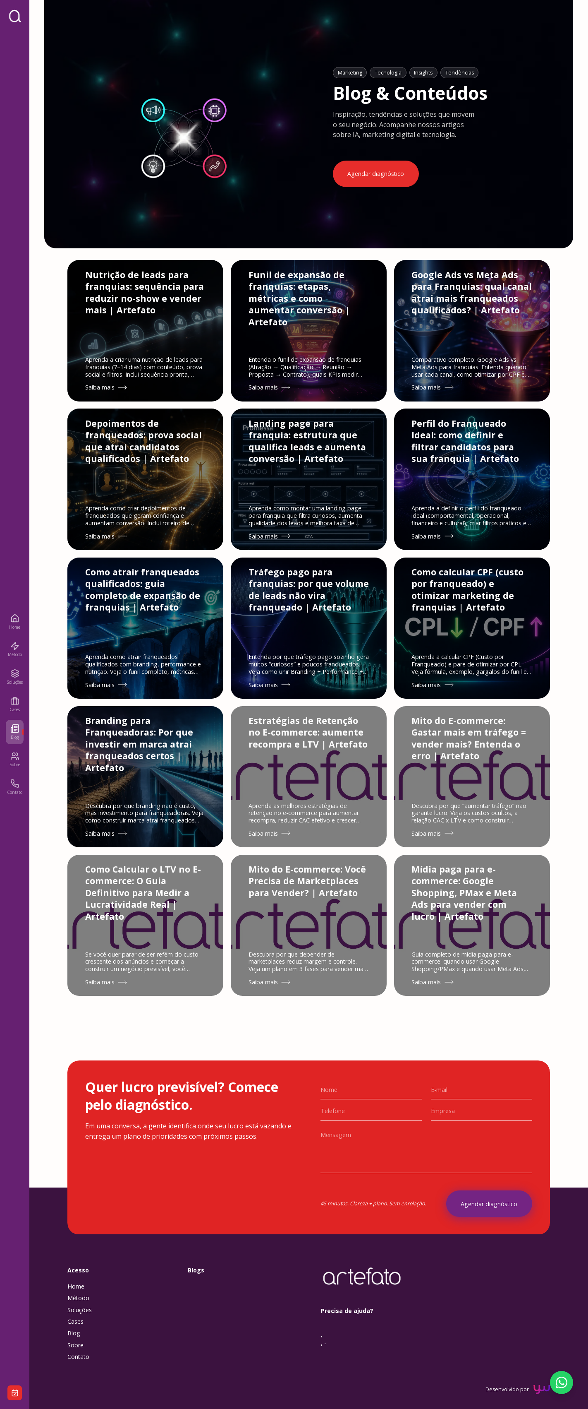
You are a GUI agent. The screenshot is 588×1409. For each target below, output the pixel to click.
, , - (323, 1350)
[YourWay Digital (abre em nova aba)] (541, 1401)
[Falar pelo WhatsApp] (562, 1383)
